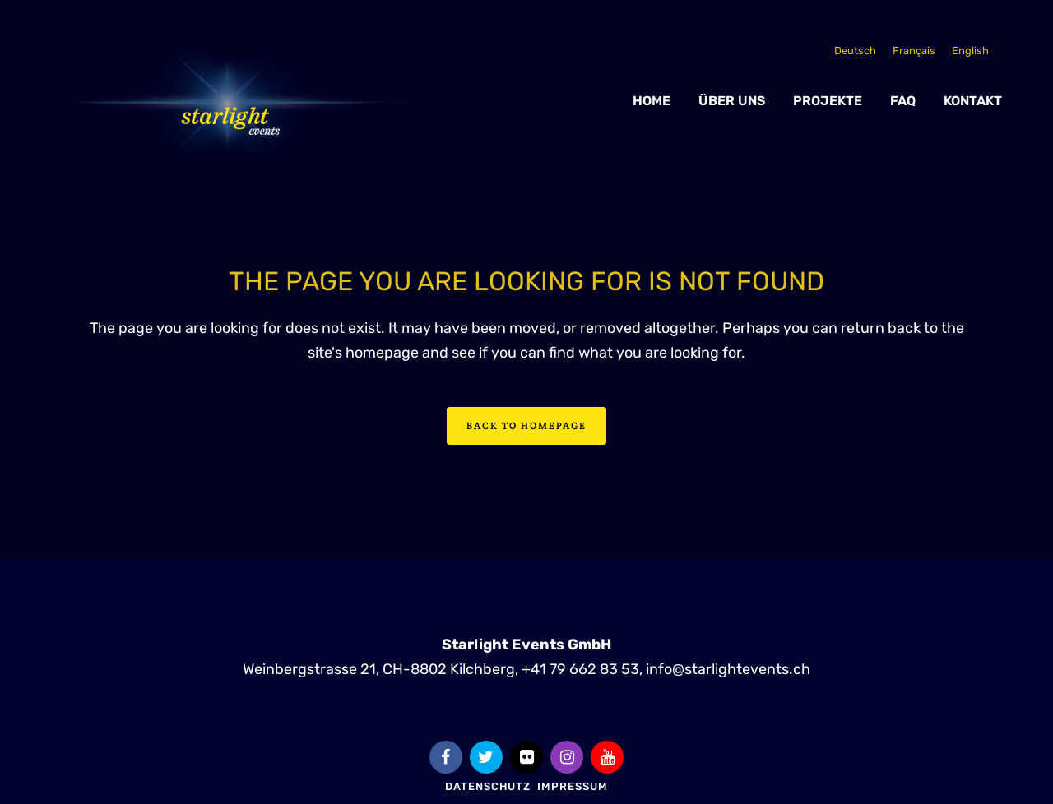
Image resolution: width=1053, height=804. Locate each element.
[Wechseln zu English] (970, 50)
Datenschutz (488, 786)
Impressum (572, 786)
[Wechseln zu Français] (914, 50)
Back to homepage (526, 425)
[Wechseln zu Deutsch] (855, 50)
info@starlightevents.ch (728, 669)
